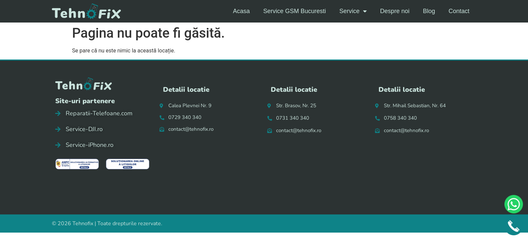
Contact (459, 11)
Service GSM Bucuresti (294, 11)
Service (353, 11)
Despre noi (394, 11)
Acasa (241, 11)
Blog (429, 11)
